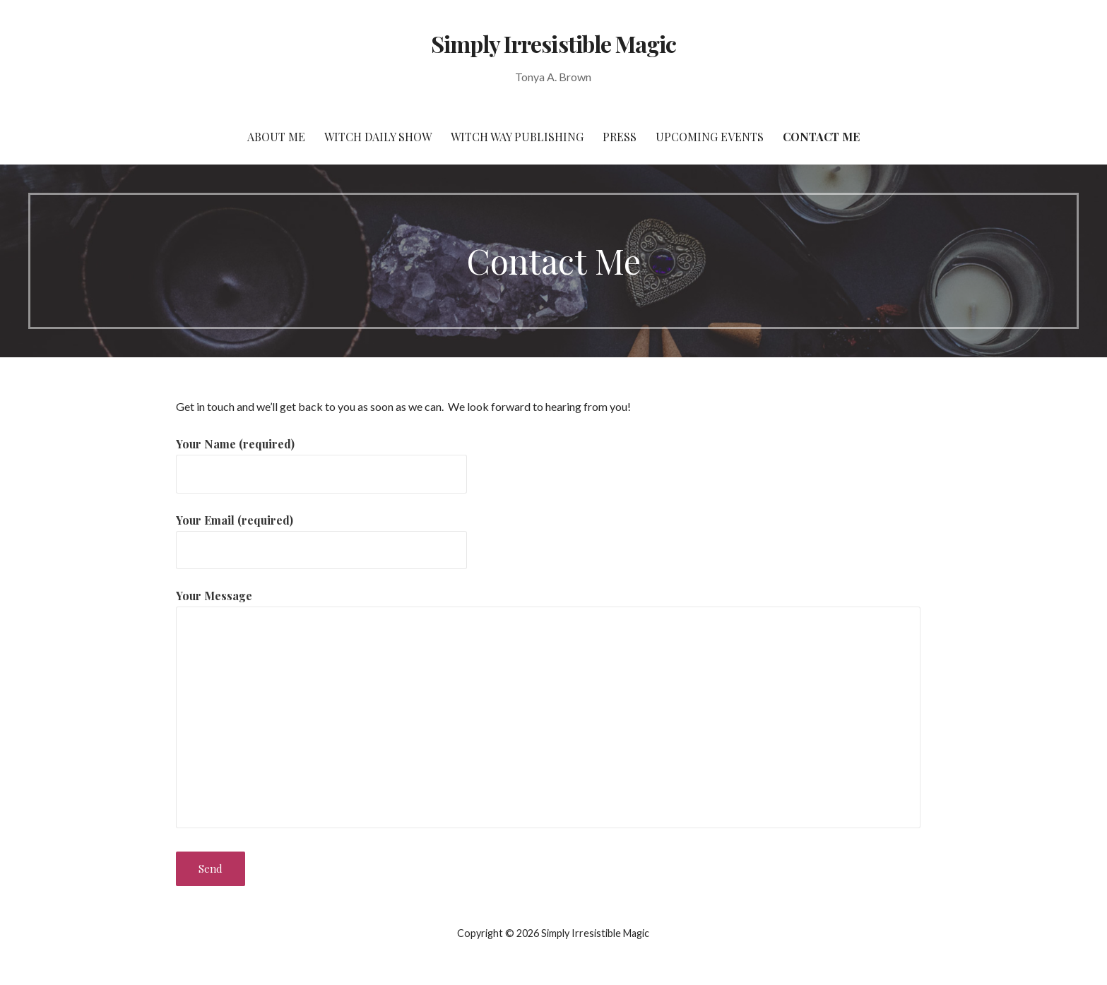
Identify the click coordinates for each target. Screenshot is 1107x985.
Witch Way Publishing (517, 136)
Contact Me (821, 136)
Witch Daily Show (378, 136)
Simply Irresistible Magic (553, 43)
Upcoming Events (710, 136)
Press (620, 136)
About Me (276, 136)
